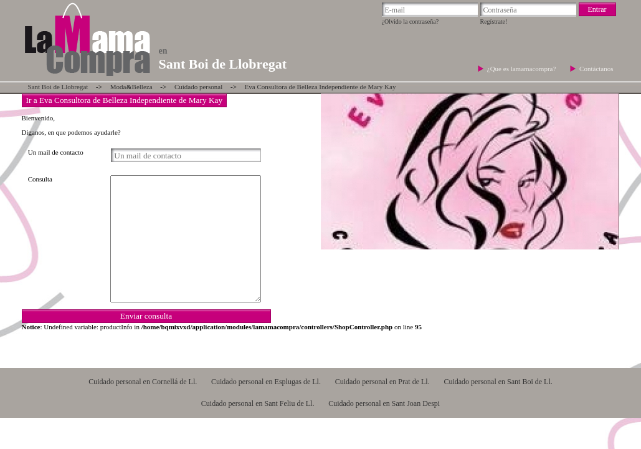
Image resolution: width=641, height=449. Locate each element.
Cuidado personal (198, 86)
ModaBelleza (131, 86)
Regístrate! (494, 21)
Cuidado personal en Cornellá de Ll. (142, 381)
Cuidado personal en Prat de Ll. (382, 381)
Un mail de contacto (55, 152)
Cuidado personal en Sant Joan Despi (384, 403)
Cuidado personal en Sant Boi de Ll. (498, 381)
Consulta (40, 179)
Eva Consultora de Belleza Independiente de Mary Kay (320, 86)
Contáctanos (596, 68)
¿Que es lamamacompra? (522, 68)
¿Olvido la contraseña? (410, 21)
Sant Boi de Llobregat (58, 86)
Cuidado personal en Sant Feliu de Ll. (258, 403)
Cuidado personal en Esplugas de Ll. (266, 381)
